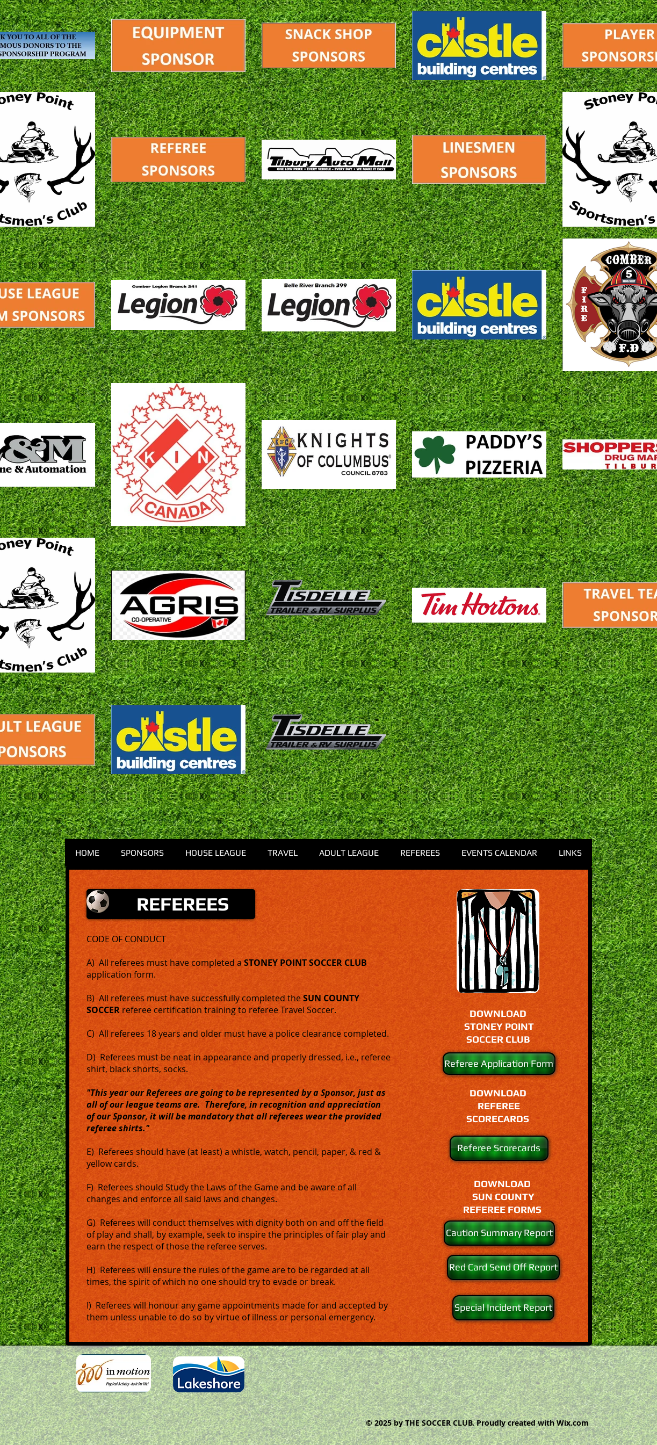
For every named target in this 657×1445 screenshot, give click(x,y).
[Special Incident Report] (503, 1307)
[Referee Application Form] (499, 1063)
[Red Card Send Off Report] (503, 1267)
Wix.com (573, 1423)
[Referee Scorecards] (499, 1148)
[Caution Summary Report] (499, 1233)
